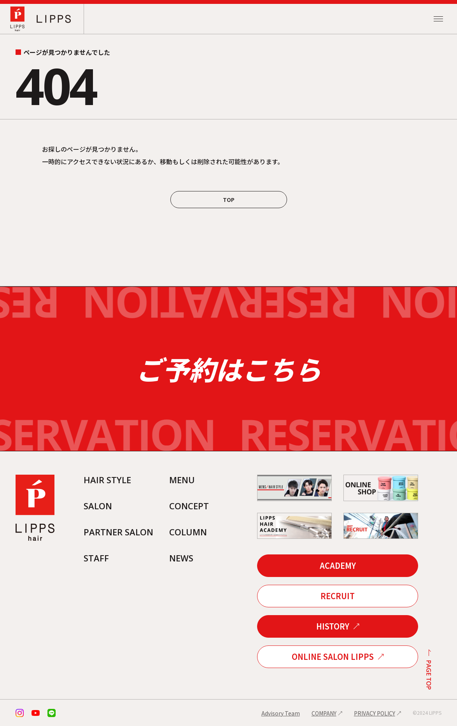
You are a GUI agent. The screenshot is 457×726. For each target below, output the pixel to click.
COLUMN (188, 532)
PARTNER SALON (118, 532)
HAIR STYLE (107, 480)
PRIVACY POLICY (374, 713)
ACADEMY (338, 565)
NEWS (181, 558)
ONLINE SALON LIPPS (333, 656)
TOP (229, 199)
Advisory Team (280, 713)
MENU (182, 480)
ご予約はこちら (228, 368)
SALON (98, 506)
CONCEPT (189, 506)
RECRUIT (337, 595)
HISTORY (332, 626)
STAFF (96, 558)
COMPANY (324, 713)
